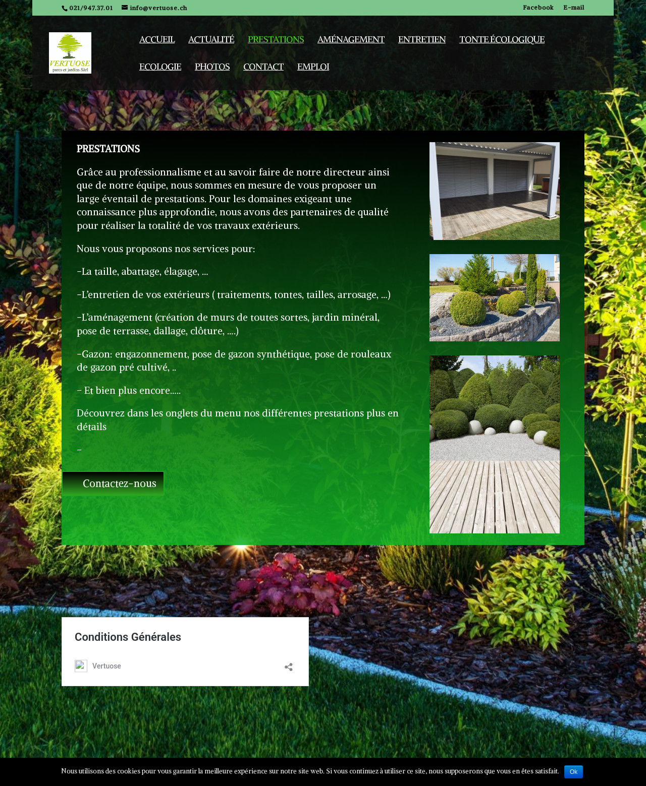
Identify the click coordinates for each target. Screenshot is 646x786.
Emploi (313, 67)
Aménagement (351, 40)
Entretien (422, 40)
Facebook (538, 8)
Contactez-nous (119, 483)
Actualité (211, 40)
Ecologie (160, 67)
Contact (263, 67)
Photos (212, 67)
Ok (573, 771)
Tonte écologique (502, 40)
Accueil (157, 40)
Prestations (276, 40)
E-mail (573, 8)
